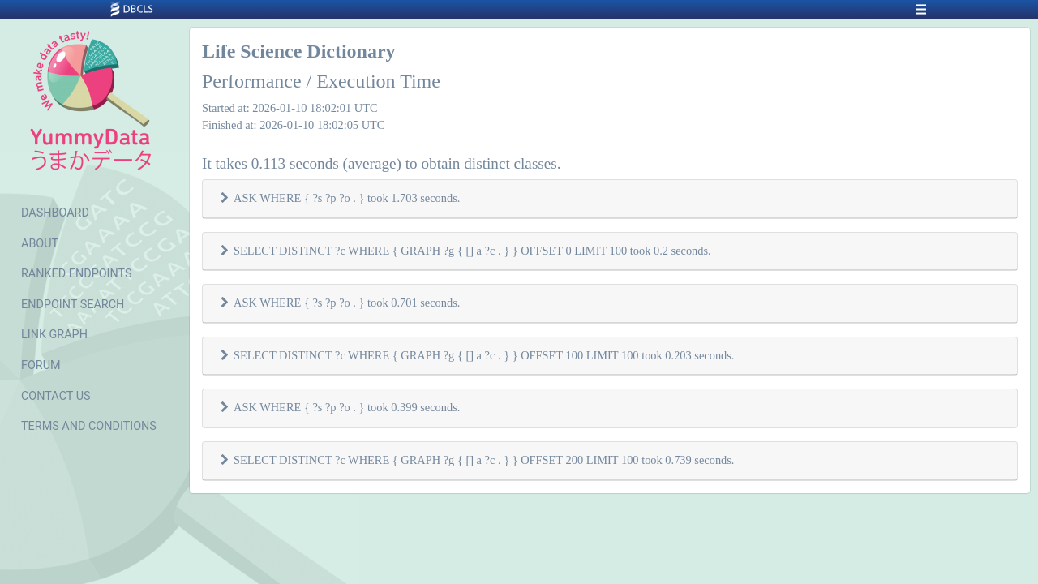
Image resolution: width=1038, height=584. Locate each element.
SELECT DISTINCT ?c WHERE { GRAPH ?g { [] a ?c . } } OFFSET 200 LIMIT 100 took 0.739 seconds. (484, 459)
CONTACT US (56, 396)
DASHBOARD (55, 213)
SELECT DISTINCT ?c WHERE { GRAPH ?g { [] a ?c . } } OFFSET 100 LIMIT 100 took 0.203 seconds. (484, 355)
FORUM (41, 365)
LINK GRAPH (54, 334)
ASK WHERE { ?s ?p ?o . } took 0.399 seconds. (347, 407)
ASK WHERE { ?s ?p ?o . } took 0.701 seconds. (347, 302)
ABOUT (39, 244)
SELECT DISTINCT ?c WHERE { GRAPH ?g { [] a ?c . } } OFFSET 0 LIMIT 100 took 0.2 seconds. (472, 250)
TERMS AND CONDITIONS (89, 426)
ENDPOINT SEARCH (72, 304)
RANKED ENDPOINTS (76, 274)
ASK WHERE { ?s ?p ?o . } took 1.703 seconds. (347, 197)
